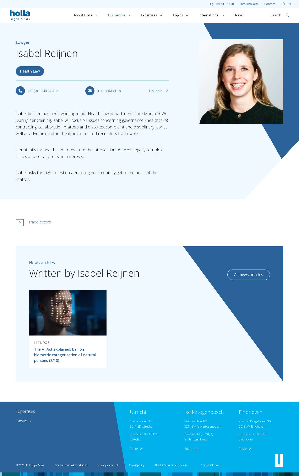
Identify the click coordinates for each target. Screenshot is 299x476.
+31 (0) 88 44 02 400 (220, 4)
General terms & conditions (71, 465)
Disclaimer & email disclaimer (172, 465)
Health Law (30, 71)
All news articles (248, 277)
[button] (109, 222)
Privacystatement (108, 465)
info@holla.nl (249, 4)
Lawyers (23, 421)
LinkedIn (159, 91)
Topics (181, 15)
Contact (269, 4)
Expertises (152, 15)
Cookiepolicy (136, 465)
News (239, 15)
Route (136, 449)
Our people (119, 15)
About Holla (86, 15)
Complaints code (211, 465)
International (212, 15)
